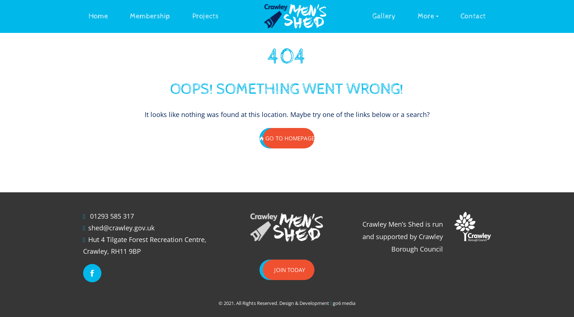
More (426, 16)
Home (98, 16)
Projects (205, 16)
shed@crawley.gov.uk (121, 227)
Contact (473, 16)
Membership (150, 16)
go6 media (344, 303)
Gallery (384, 16)
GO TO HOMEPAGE (287, 138)
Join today (289, 269)
